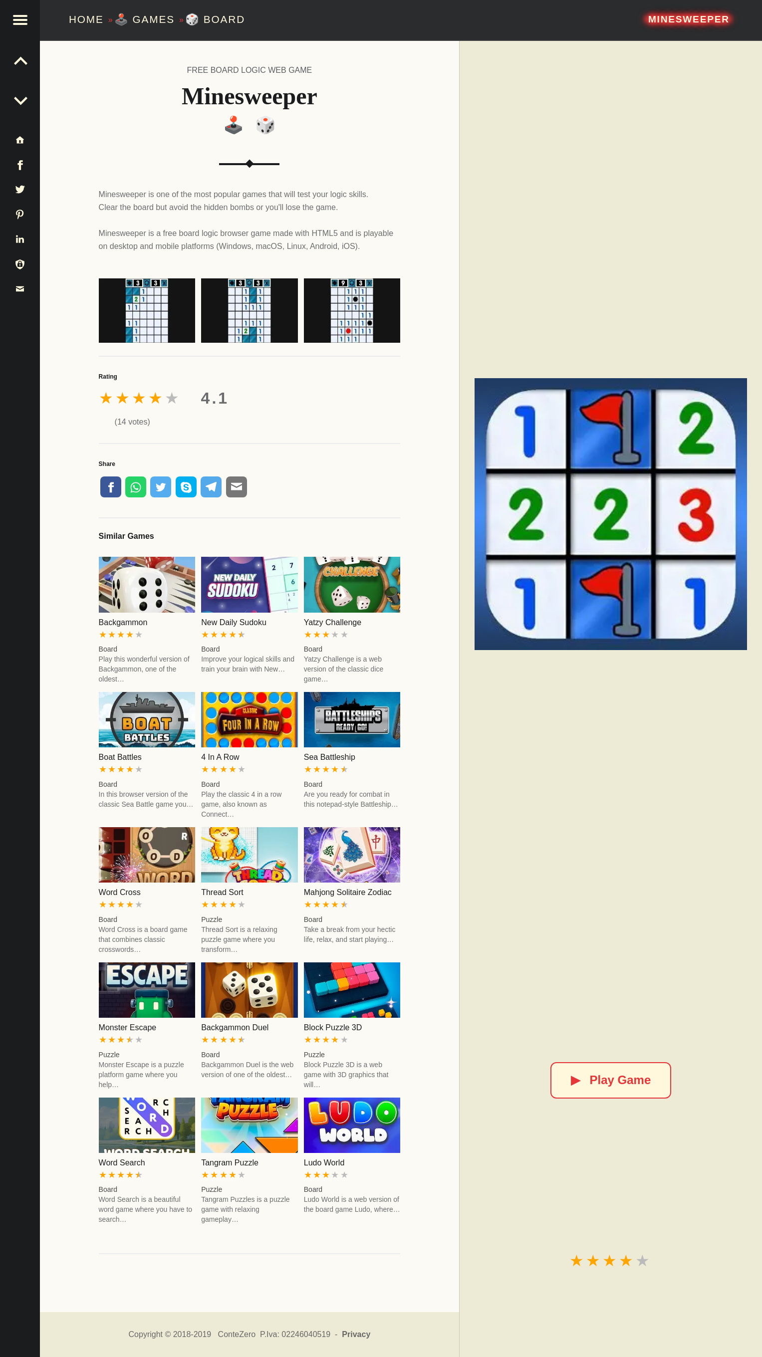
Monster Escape (128, 1027)
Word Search (122, 1162)
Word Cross (120, 892)
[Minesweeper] (611, 514)
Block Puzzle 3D (333, 1027)
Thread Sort (222, 892)
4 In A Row (220, 757)
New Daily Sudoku (233, 622)
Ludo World (324, 1162)
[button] (20, 20)
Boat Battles (120, 757)
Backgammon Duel (234, 1027)
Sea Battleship (329, 757)
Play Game (611, 1080)
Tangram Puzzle (229, 1162)
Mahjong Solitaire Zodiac (348, 892)
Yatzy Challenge (332, 622)
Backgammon (123, 622)
